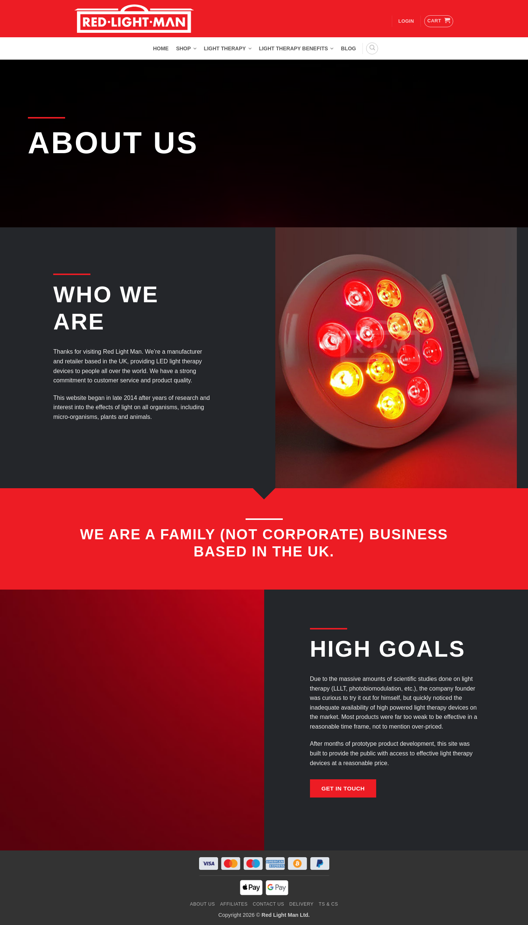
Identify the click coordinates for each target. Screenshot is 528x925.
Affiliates (234, 904)
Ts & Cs (328, 904)
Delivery (301, 904)
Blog (348, 48)
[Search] (372, 48)
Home (161, 48)
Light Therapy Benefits (296, 48)
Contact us (268, 904)
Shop (186, 48)
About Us (202, 904)
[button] (438, 21)
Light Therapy (228, 48)
